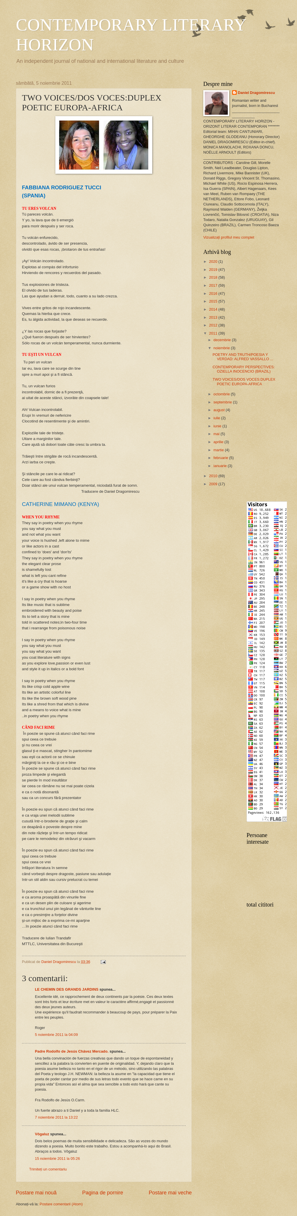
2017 (213, 285)
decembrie (222, 340)
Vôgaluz (42, 1134)
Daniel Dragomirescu (256, 92)
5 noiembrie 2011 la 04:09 (56, 1034)
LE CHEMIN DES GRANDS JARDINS (66, 989)
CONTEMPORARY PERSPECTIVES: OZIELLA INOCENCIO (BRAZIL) (244, 369)
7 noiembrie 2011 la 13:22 (56, 1117)
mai (216, 434)
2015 (213, 301)
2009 (213, 484)
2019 (213, 269)
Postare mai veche (170, 1193)
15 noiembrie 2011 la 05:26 (57, 1158)
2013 (213, 317)
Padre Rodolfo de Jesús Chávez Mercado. (71, 1051)
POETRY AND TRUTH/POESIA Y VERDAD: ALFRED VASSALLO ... (243, 356)
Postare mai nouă (36, 1193)
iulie (217, 418)
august (219, 410)
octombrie (222, 394)
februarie (221, 458)
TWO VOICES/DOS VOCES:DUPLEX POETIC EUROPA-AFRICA (244, 381)
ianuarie (220, 466)
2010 (213, 476)
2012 (213, 325)
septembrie (223, 402)
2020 (213, 261)
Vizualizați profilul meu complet (228, 237)
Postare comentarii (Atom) (61, 1204)
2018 (213, 277)
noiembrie (222, 348)
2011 (213, 333)
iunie (217, 426)
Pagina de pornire (102, 1193)
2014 (213, 309)
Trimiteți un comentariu (48, 1169)
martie (219, 450)
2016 (213, 293)
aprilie (218, 442)
